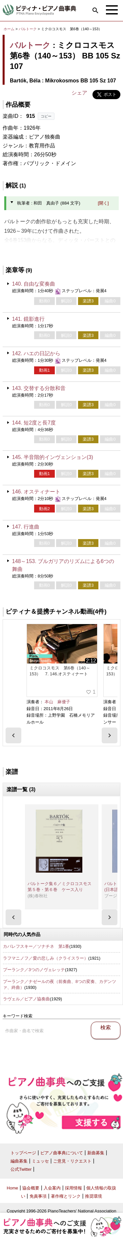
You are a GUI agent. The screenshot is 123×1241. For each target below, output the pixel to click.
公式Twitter (20, 1169)
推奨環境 (93, 1196)
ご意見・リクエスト (72, 1161)
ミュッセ (40, 1161)
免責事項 (38, 1196)
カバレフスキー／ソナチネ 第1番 (36, 946)
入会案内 (52, 1188)
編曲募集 (19, 1161)
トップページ (23, 1152)
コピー (46, 116)
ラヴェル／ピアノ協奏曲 (26, 998)
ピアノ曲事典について (61, 1152)
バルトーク (28, 29)
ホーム (9, 29)
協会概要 (30, 1188)
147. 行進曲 (26, 527)
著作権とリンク (66, 1196)
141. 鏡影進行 (28, 319)
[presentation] (13, 735)
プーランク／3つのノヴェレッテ (34, 969)
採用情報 (73, 1188)
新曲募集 (95, 1152)
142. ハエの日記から (36, 353)
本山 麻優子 (57, 701)
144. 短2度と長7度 (34, 422)
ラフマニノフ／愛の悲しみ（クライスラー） (45, 958)
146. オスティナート (36, 491)
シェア (79, 93)
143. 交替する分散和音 (39, 388)
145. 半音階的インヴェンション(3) (52, 457)
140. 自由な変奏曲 (33, 284)
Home (12, 1188)
